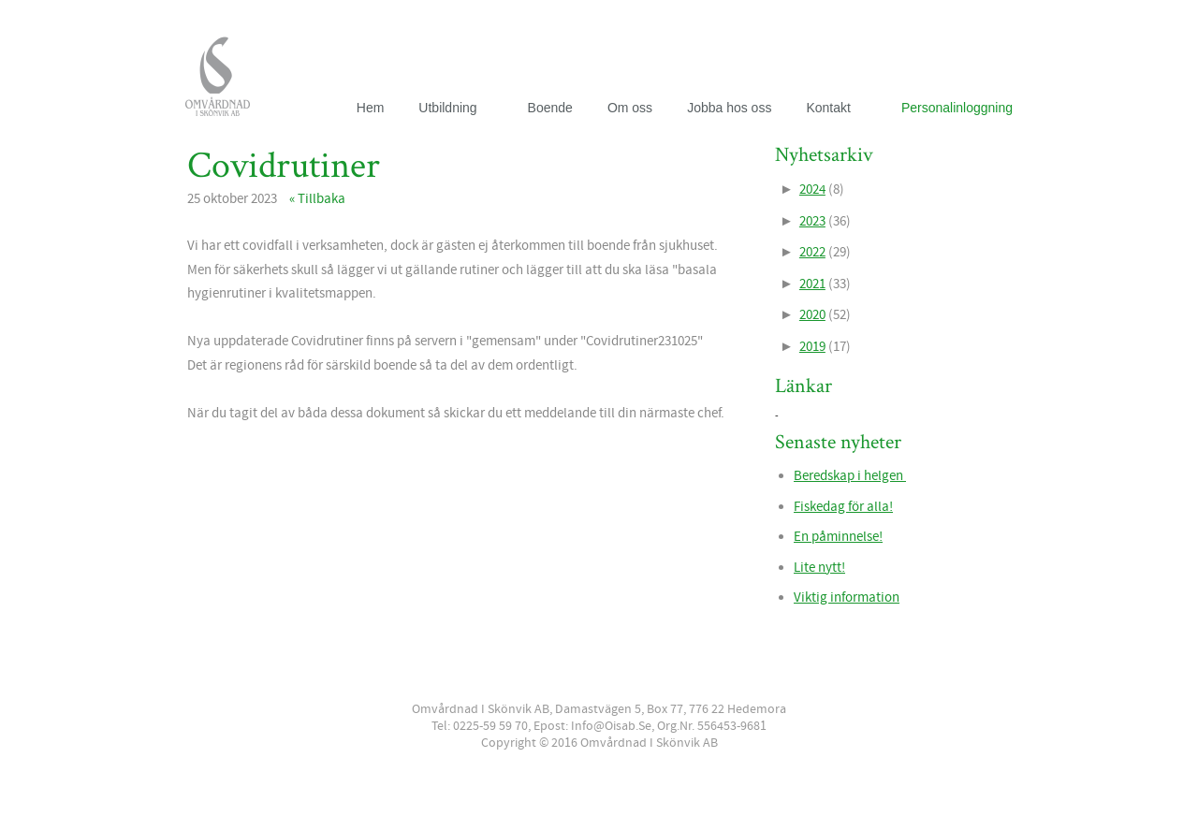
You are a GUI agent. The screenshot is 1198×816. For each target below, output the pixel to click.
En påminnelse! (838, 537)
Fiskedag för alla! (843, 507)
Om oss (629, 107)
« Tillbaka (317, 199)
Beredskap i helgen (850, 476)
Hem (371, 107)
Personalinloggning (957, 107)
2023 (812, 221)
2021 (812, 284)
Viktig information (846, 597)
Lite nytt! (819, 567)
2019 (812, 347)
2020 (812, 315)
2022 (812, 252)
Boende (550, 107)
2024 (812, 189)
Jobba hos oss (729, 107)
